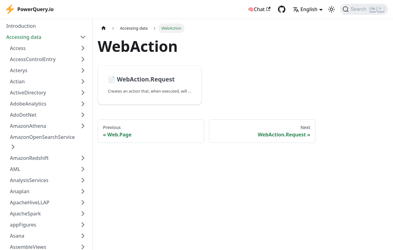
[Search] (364, 9)
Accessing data (23, 37)
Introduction (21, 26)
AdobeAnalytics (28, 103)
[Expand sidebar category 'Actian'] (83, 81)
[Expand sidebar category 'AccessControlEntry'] (83, 59)
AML (15, 169)
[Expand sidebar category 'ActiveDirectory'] (83, 93)
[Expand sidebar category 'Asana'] (83, 236)
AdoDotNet (23, 114)
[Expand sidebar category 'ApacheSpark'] (83, 214)
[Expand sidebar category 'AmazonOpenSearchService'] (13, 147)
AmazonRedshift (29, 158)
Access (18, 48)
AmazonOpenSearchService (42, 137)
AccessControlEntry (33, 59)
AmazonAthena (28, 126)
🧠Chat (259, 9)
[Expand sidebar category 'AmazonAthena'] (83, 126)
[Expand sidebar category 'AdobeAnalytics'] (83, 104)
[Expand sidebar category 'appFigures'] (83, 225)
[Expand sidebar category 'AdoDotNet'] (83, 115)
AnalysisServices (29, 180)
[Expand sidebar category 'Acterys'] (83, 70)
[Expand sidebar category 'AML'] (83, 169)
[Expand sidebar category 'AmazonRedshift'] (83, 158)
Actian (17, 81)
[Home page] (103, 28)
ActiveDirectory (28, 92)
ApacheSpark (25, 213)
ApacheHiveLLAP (29, 202)
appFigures (23, 224)
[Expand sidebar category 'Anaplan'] (83, 191)
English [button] (305, 9)
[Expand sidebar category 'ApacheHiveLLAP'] (83, 202)
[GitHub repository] (281, 9)
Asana (17, 235)
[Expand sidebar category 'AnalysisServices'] (83, 180)
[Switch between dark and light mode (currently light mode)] (331, 9)
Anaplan (19, 191)
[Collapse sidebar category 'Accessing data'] (83, 37)
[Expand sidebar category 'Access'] (83, 48)
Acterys (19, 70)
